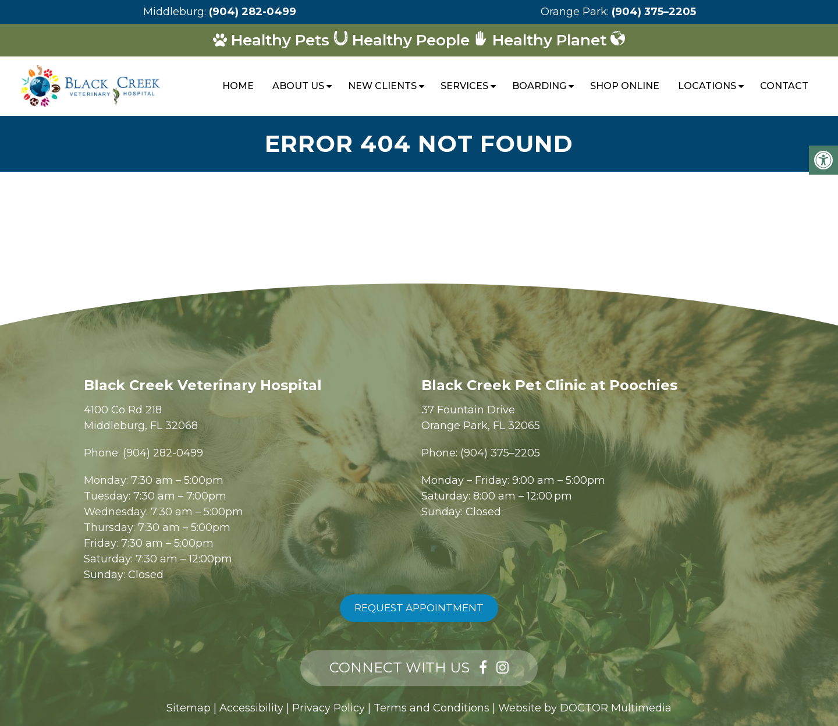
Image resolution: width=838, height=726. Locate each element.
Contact (784, 85)
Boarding (539, 85)
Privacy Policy (328, 708)
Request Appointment (419, 608)
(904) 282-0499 (252, 11)
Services (464, 85)
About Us (298, 85)
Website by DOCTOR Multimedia (585, 708)
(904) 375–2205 (654, 11)
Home (238, 85)
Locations (707, 85)
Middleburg (173, 11)
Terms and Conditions (431, 708)
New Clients (382, 85)
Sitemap (188, 708)
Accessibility (251, 708)
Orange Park (574, 11)
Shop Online (624, 85)
